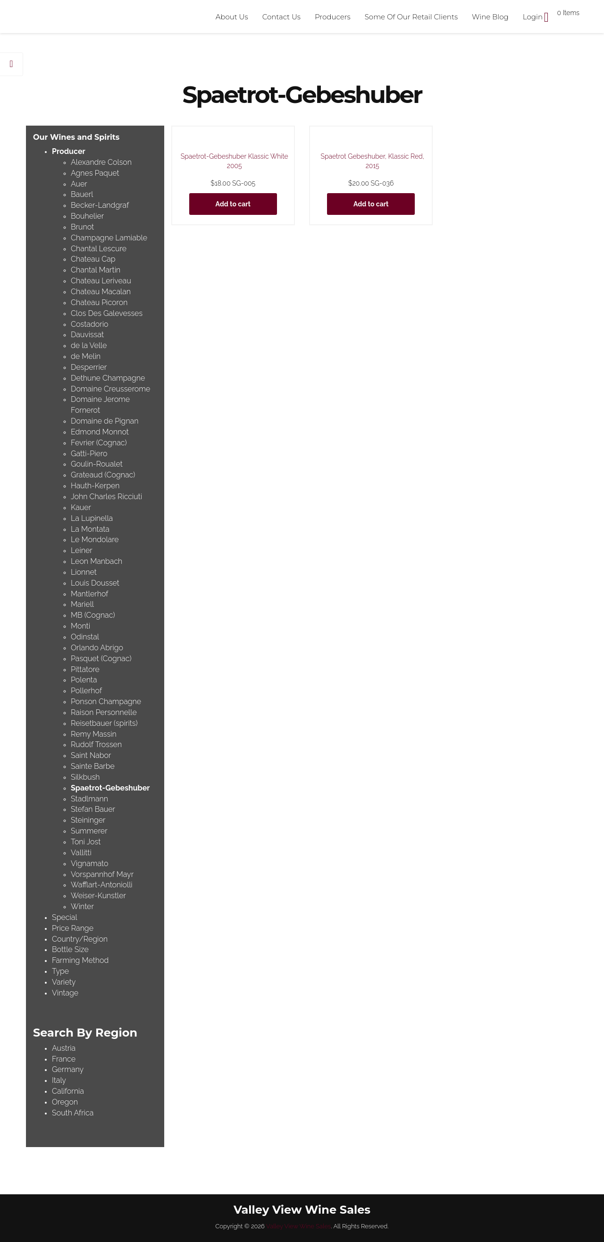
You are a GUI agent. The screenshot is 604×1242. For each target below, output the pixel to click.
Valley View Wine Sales (298, 1226)
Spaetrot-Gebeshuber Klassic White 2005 (234, 161)
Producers (333, 16)
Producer (68, 151)
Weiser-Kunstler (98, 895)
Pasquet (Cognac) (101, 658)
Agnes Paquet (95, 173)
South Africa (72, 1112)
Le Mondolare (95, 539)
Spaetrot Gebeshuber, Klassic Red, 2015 (372, 161)
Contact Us (281, 16)
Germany (68, 1069)
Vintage (65, 992)
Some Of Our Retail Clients (411, 16)
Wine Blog (490, 16)
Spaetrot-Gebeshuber (110, 787)
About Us (232, 16)
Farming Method (80, 960)
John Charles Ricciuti (106, 496)
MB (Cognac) (93, 615)
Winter (82, 906)
